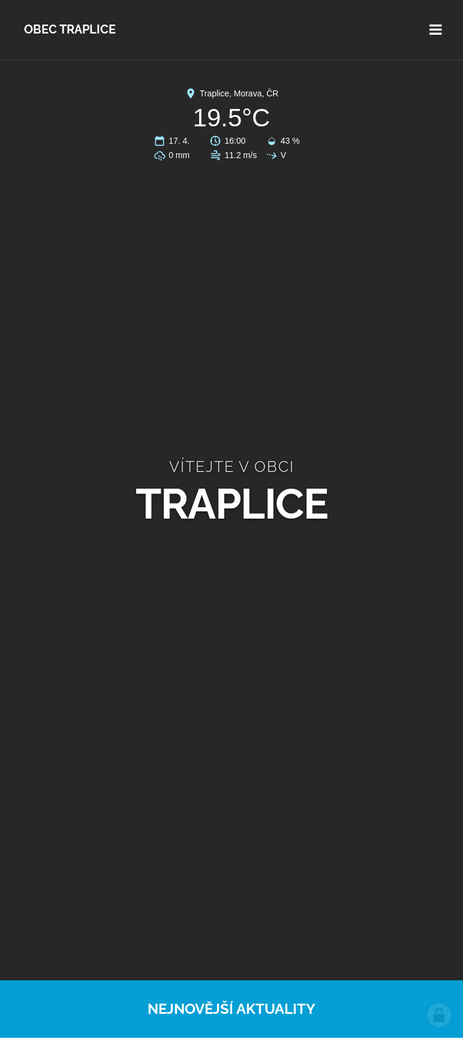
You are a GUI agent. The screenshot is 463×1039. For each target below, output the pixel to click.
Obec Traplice (70, 30)
